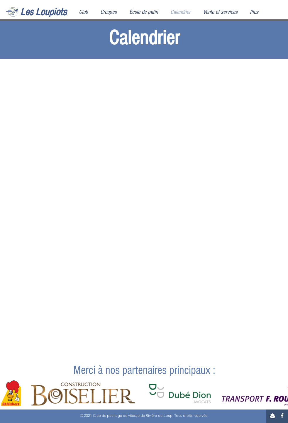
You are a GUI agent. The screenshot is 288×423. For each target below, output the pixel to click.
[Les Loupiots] (49, 12)
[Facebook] (282, 415)
